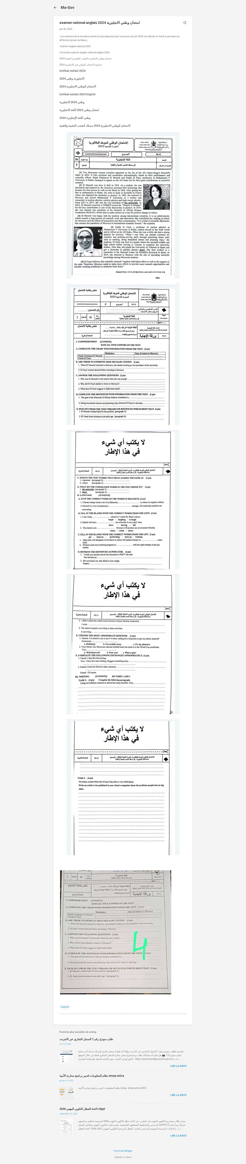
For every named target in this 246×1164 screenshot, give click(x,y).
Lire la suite (178, 1066)
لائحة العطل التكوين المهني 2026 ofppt (82, 1108)
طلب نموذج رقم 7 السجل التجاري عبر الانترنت (86, 1039)
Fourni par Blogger (123, 1150)
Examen (65, 1006)
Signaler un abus (123, 1157)
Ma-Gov (67, 7)
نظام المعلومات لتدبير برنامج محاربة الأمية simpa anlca (91, 1075)
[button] (185, 23)
